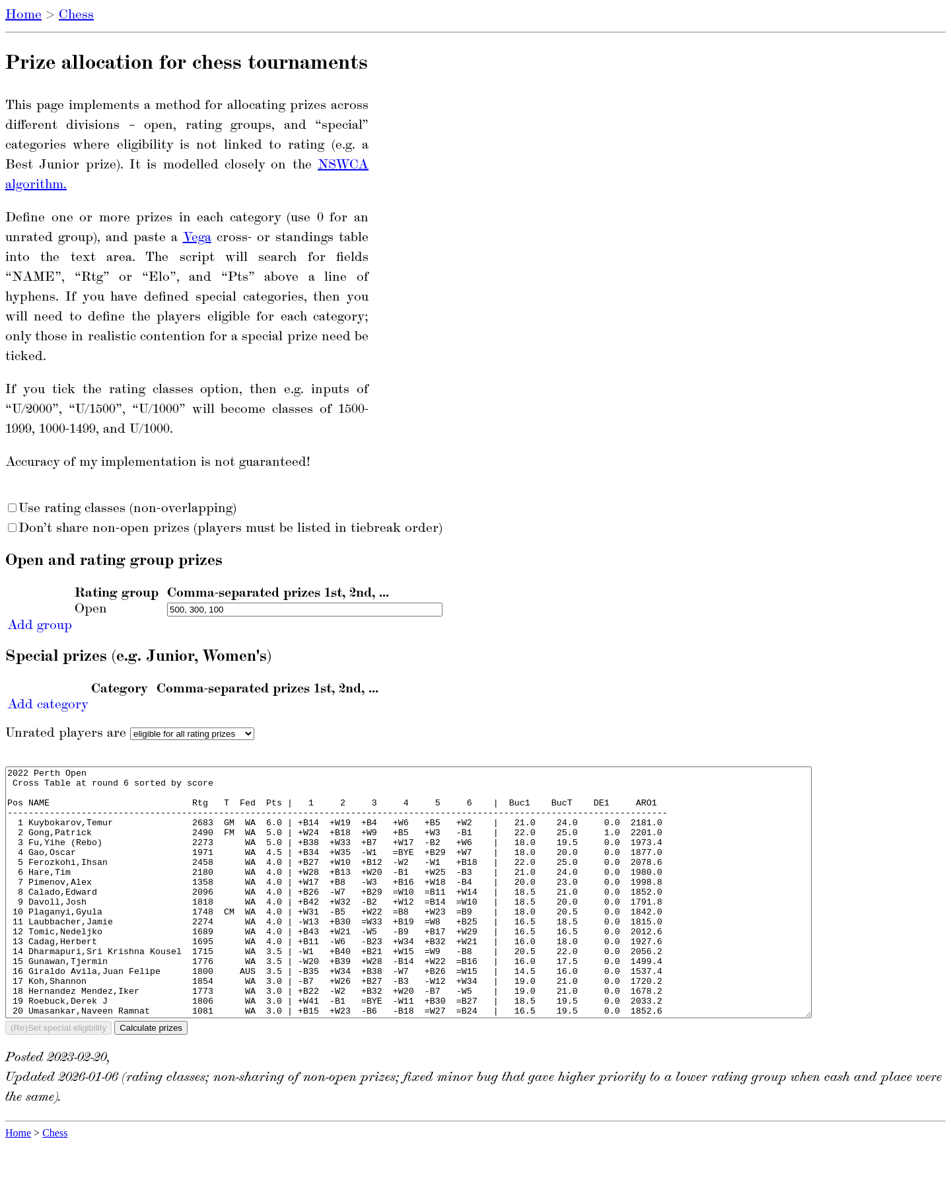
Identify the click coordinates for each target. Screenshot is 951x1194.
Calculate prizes (151, 1077)
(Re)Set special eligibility (58, 1077)
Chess (76, 15)
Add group (39, 625)
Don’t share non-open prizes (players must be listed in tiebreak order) (225, 528)
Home (23, 15)
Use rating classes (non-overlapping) (122, 508)
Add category (47, 705)
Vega (197, 237)
